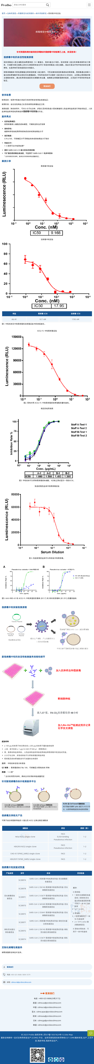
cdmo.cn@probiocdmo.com (21, 982)
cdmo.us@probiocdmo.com (49, 1003)
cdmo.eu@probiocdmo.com (49, 1016)
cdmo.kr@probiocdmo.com (49, 1025)
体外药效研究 (41, 13)
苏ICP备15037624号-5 (53, 1034)
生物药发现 (11, 13)
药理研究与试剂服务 (26, 13)
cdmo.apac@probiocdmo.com (49, 1011)
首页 (3, 13)
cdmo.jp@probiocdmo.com (49, 1020)
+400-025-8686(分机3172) (49, 998)
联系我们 (47, 993)
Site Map (69, 1034)
